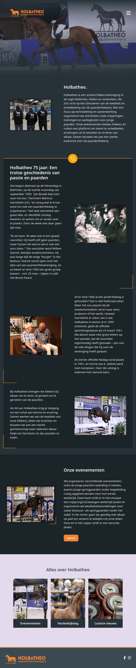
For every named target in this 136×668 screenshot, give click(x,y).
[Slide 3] (73, 71)
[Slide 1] (63, 71)
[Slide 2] (68, 71)
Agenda (71, 538)
